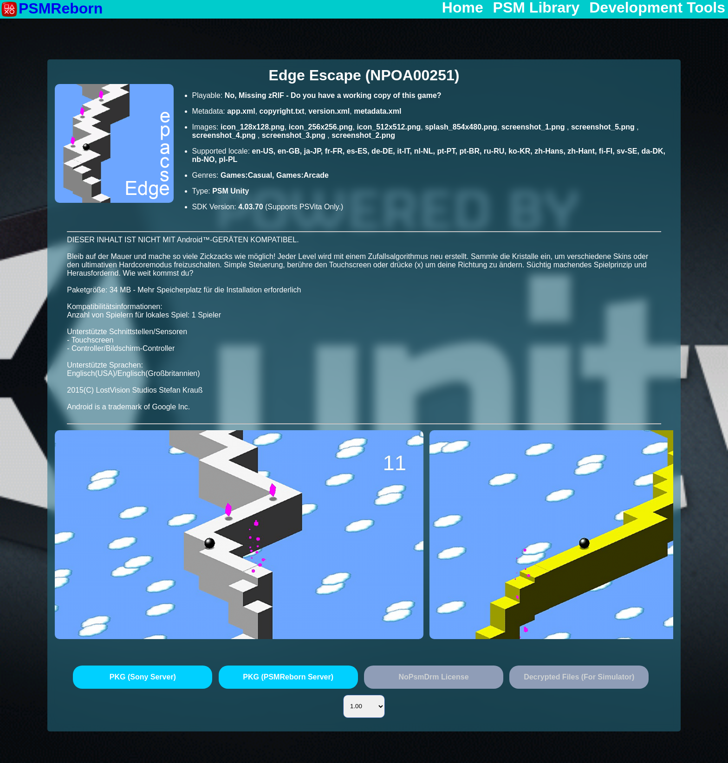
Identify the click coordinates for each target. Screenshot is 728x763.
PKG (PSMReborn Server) (288, 677)
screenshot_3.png (294, 135)
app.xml (241, 111)
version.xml (329, 111)
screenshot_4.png (225, 135)
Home (462, 8)
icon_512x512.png (389, 127)
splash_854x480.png (461, 127)
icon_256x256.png (321, 127)
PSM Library (536, 8)
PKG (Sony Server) (143, 677)
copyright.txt (282, 111)
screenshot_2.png (363, 135)
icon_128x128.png (253, 127)
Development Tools (657, 8)
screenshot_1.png (534, 127)
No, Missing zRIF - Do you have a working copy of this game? (333, 95)
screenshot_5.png (604, 127)
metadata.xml (377, 111)
